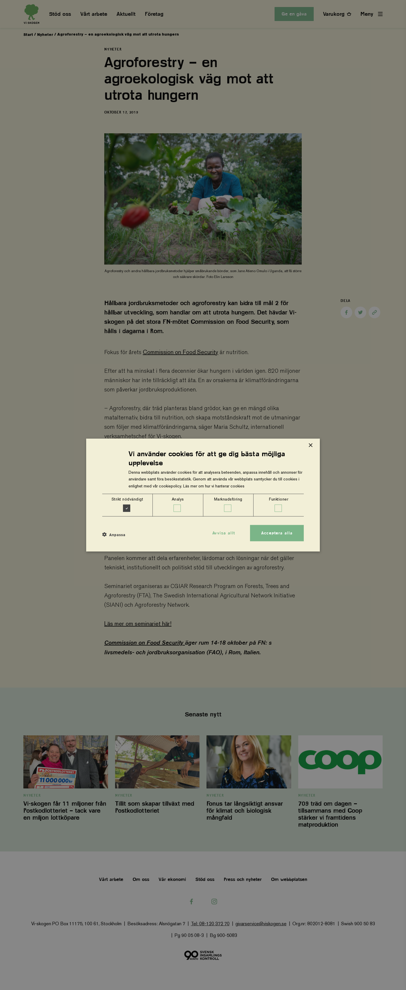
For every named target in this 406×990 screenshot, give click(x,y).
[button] (113, 534)
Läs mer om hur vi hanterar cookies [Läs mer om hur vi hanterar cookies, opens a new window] (213, 485)
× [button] (310, 445)
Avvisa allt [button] (223, 533)
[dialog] (203, 495)
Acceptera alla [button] (277, 533)
